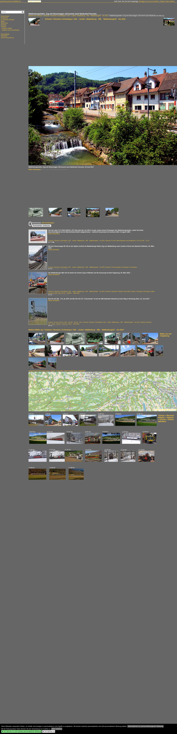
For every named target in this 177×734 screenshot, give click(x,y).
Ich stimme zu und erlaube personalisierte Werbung (21, 731)
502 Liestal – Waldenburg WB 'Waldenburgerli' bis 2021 (87, 16)
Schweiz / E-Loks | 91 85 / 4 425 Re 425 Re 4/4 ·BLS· (65, 322)
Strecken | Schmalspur (58, 16)
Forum (30, 1)
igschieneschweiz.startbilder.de (10, 1)
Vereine (3, 26)
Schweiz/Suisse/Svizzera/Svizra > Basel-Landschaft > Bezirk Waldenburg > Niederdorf (57, 371)
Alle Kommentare (48, 223)
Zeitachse (4, 36)
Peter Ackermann (34, 169)
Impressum (37, 1)
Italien (3, 21)
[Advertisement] (56, 44)
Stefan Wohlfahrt (53, 250)
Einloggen (142, 1)
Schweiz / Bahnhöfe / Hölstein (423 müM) (117, 291)
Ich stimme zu (48, 731)
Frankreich (4, 18)
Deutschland (5, 16)
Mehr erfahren (57, 729)
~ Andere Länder (6, 28)
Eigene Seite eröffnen (167, 1)
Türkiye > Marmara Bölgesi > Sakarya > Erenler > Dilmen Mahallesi (166, 418)
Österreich (4, 23)
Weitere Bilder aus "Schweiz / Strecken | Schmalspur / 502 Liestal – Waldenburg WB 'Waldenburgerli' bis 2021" (76, 330)
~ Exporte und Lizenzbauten (10, 30)
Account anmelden (153, 1)
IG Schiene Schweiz (7, 20)
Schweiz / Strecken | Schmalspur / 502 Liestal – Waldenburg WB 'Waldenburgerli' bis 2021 (85, 19)
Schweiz (46, 16)
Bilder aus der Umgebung (166, 335)
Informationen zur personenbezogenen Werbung (145, 726)
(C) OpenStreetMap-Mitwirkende (165, 410)
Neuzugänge (5, 34)
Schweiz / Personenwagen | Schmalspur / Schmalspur (121, 267)
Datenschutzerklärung (7, 37)
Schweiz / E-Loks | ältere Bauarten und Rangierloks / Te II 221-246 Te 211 (127, 240)
